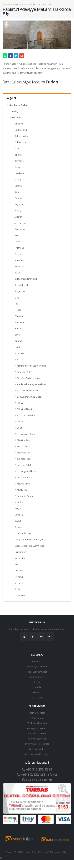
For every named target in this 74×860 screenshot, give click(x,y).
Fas (16, 303)
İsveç (16, 235)
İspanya (18, 340)
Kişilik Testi (37, 697)
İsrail (17, 347)
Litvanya (18, 185)
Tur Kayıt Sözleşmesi (37, 728)
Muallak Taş (22, 489)
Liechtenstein (20, 129)
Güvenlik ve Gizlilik (37, 733)
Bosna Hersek (21, 285)
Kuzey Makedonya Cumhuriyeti (29, 545)
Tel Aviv (20, 353)
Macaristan (19, 558)
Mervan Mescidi (24, 477)
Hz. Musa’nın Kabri (26, 434)
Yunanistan (19, 595)
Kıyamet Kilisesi (24, 452)
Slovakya (18, 576)
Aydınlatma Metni (37, 712)
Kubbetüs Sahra (25, 496)
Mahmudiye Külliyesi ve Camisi (32, 365)
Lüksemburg (20, 552)
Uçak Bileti (37, 687)
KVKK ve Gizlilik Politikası (37, 743)
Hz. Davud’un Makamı (27, 390)
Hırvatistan (19, 322)
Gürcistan (19, 316)
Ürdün (17, 589)
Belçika (17, 272)
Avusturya (19, 266)
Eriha (19, 427)
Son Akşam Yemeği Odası (29, 396)
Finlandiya (19, 247)
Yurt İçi (15, 111)
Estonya (18, 198)
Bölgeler (19, 4)
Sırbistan (18, 570)
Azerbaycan (20, 223)
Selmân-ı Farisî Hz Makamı (29, 378)
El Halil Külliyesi (24, 409)
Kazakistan (19, 173)
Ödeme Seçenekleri (37, 738)
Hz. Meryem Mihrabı (26, 471)
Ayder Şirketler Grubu (37, 671)
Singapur (18, 204)
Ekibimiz (37, 692)
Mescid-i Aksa (24, 440)
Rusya (17, 167)
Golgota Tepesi (24, 458)
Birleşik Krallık (21, 136)
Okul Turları (37, 718)
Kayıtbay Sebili (24, 465)
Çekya (17, 297)
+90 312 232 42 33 (37, 769)
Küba (16, 192)
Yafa (19, 359)
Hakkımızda (37, 661)
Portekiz (18, 254)
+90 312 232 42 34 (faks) (37, 774)
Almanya (18, 123)
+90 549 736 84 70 (37, 780)
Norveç (18, 241)
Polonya (18, 179)
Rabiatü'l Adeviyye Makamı (31, 384)
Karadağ (18, 514)
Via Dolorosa (23, 446)
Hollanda (18, 328)
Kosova (18, 527)
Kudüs (20, 502)
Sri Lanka (18, 583)
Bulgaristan (20, 291)
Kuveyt (17, 520)
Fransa (17, 309)
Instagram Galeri (37, 677)
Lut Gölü (21, 421)
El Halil (20, 403)
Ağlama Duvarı (24, 483)
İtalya (17, 334)
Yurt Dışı (16, 117)
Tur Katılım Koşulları (37, 723)
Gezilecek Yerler (18, 105)
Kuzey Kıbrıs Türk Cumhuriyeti (28, 539)
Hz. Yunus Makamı (26, 415)
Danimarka (19, 229)
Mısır (16, 564)
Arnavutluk (19, 260)
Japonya (18, 154)
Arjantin (18, 216)
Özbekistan (20, 142)
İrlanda (17, 148)
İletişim (37, 682)
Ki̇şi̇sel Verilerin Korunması (37, 754)
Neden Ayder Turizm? (37, 666)
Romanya (19, 160)
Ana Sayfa (7, 4)
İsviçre (17, 508)
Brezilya (18, 210)
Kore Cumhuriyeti (22, 533)
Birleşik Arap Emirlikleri (25, 278)
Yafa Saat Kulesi (25, 372)
